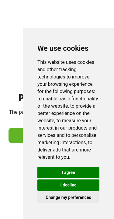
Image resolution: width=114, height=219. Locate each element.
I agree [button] (68, 172)
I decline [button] (68, 184)
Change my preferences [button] (68, 197)
